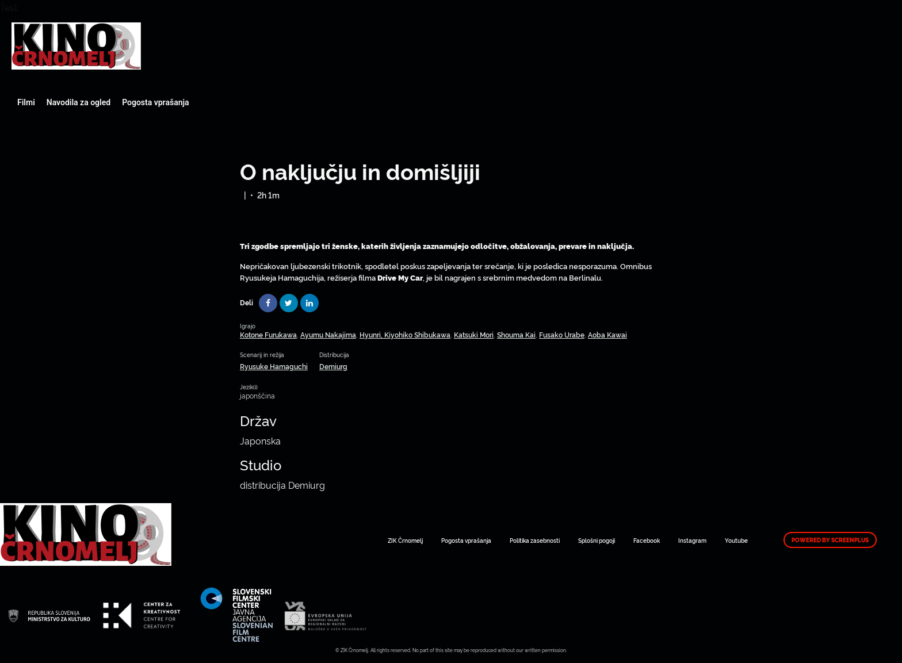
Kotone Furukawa (268, 334)
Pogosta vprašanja (155, 102)
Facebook (646, 540)
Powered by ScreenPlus (830, 540)
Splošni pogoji (596, 540)
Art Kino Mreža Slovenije (76, 46)
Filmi (26, 102)
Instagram (692, 540)
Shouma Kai (516, 334)
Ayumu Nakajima (328, 334)
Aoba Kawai (607, 334)
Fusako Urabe (561, 334)
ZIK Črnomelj (405, 540)
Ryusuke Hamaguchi (274, 366)
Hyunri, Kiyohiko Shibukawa (405, 334)
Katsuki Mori (474, 334)
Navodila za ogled (78, 102)
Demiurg (333, 366)
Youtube (736, 540)
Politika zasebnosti (535, 540)
